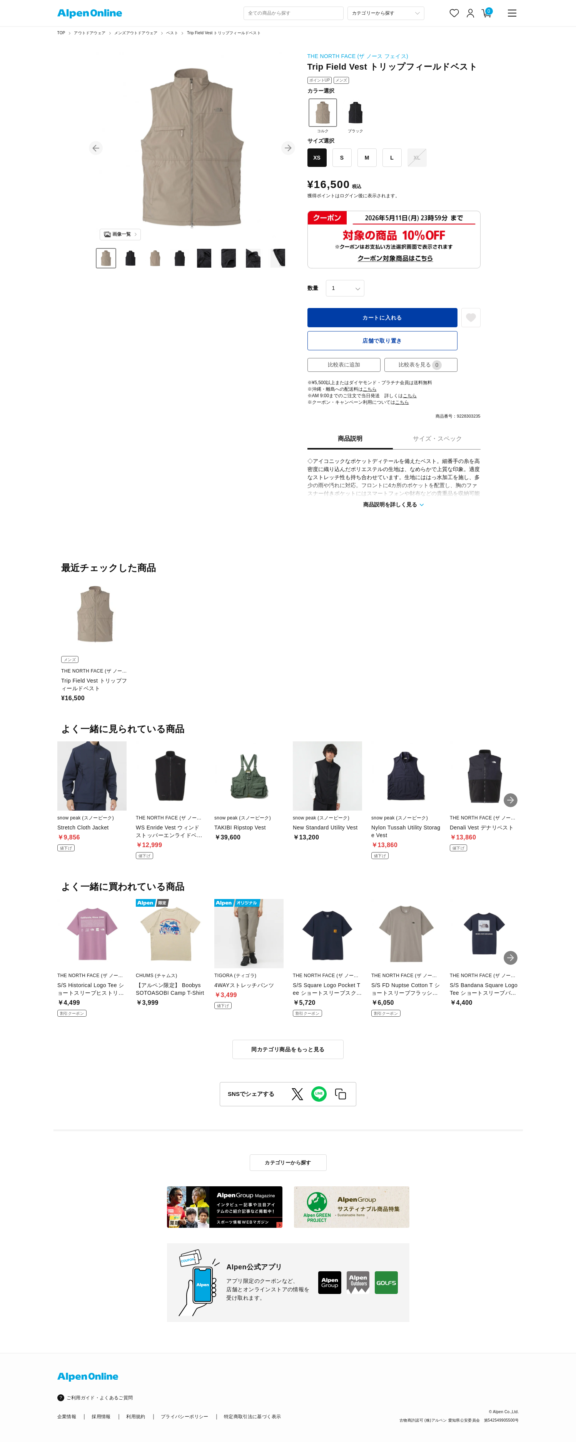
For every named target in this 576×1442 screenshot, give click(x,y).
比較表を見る (420, 365)
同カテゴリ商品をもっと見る (288, 1049)
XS (317, 158)
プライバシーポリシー (185, 1416)
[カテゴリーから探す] (385, 13)
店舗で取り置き (382, 341)
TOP (61, 33)
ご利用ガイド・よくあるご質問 (100, 1397)
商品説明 (350, 438)
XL (417, 158)
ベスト (172, 33)
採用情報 (101, 1416)
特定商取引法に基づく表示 (252, 1416)
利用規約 (135, 1416)
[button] (96, 148)
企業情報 (66, 1416)
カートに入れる (382, 318)
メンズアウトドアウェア (135, 33)
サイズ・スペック (437, 438)
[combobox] (294, 13)
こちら (370, 389)
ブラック (355, 115)
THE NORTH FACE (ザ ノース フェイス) (357, 56)
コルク (323, 115)
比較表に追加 (344, 364)
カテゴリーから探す (288, 1163)
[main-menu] (512, 13)
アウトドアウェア (89, 33)
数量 (312, 288)
